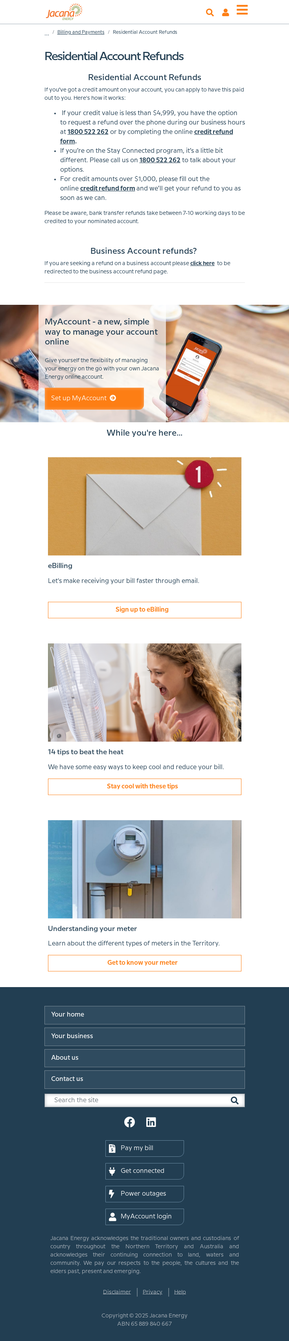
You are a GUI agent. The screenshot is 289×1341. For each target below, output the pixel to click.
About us (65, 1058)
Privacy (152, 1292)
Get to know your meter (144, 964)
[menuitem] (144, 1017)
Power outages (137, 1194)
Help (180, 1292)
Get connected (136, 1171)
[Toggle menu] (242, 10)
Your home (67, 1015)
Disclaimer (117, 1292)
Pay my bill (131, 1148)
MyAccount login (140, 1217)
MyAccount (226, 12)
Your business (72, 1036)
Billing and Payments (81, 32)
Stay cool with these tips (144, 787)
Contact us (67, 1079)
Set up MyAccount (83, 398)
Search (209, 12)
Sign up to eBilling (145, 611)
